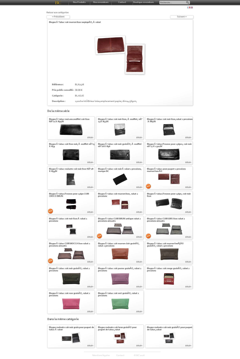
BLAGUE (79, 96)
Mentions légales (101, 355)
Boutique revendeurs (143, 2)
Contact (122, 2)
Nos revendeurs (100, 2)
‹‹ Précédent (58, 17)
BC (58, 2)
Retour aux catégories (58, 12)
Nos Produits (79, 2)
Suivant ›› (182, 17)
